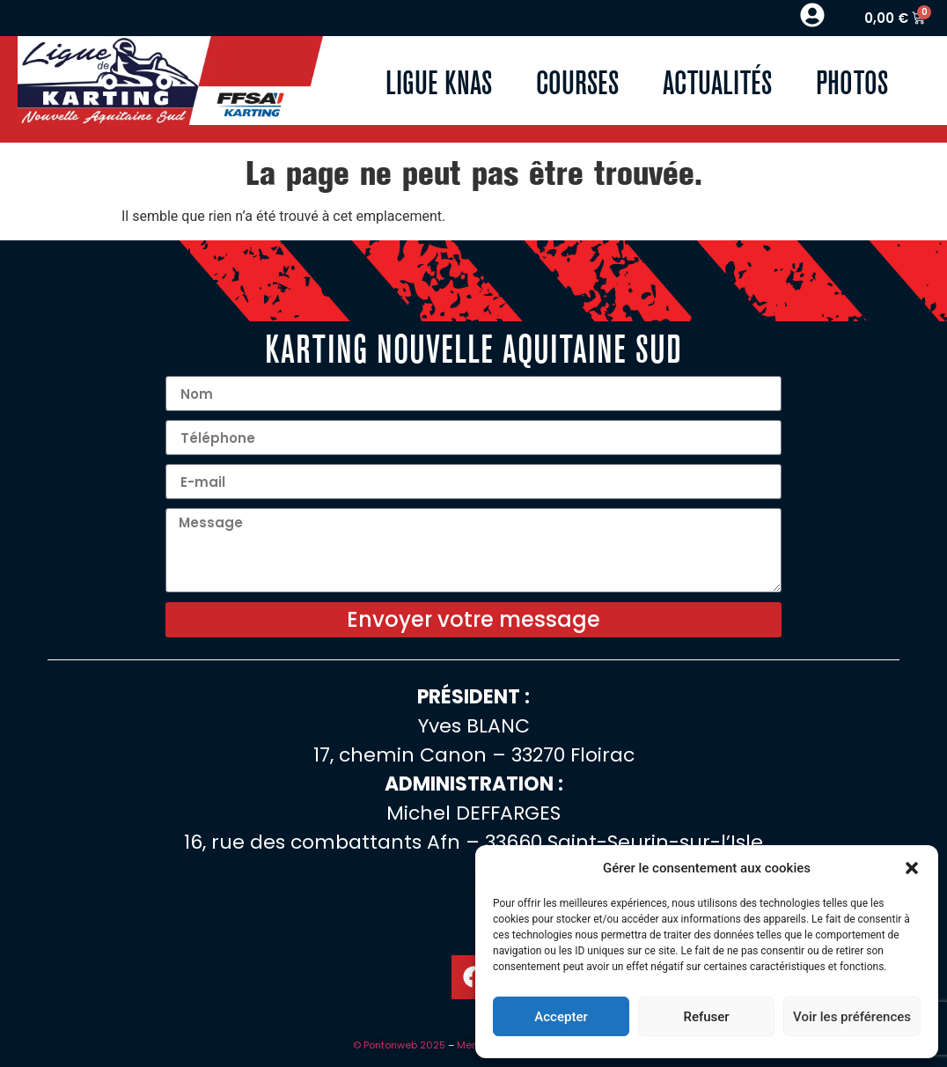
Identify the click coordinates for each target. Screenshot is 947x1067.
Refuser (706, 1017)
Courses (577, 80)
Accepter (560, 1017)
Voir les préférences (852, 1017)
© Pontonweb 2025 (399, 1045)
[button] (912, 868)
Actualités (717, 80)
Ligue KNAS (438, 80)
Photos (852, 80)
